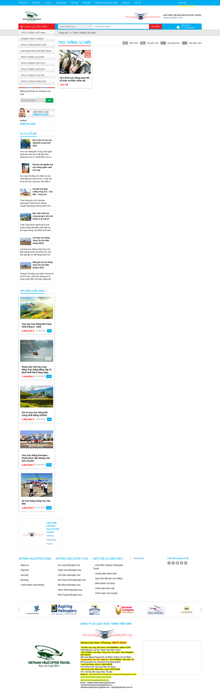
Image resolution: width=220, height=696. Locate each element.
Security (24, 575)
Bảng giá (87, 3)
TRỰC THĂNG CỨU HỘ (32, 75)
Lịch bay (74, 3)
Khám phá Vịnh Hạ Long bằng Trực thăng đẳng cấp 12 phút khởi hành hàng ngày (36, 370)
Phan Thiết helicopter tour (70, 590)
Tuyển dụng (61, 3)
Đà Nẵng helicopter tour (69, 585)
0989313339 (186, 6)
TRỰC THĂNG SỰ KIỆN (32, 57)
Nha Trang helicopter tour (70, 594)
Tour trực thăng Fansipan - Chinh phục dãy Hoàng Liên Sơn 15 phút (36, 458)
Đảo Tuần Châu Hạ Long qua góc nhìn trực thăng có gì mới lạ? (43, 216)
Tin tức (48, 3)
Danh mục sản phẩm (35, 26)
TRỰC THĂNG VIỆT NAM (33, 32)
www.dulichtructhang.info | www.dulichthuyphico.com (112, 674)
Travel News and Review (32, 585)
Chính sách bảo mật (104, 588)
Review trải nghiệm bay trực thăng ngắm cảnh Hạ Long (43, 167)
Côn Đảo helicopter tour (69, 575)
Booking (24, 580)
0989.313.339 (27, 124)
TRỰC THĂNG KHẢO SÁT (33, 81)
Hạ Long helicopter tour (69, 565)
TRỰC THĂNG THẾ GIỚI (33, 69)
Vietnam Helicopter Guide (106, 3)
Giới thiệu (36, 3)
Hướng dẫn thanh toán (106, 573)
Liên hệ (137, 3)
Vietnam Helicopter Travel (51, 539)
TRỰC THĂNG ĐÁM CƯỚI (33, 45)
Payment (25, 570)
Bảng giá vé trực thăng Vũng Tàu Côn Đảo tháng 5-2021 (43, 265)
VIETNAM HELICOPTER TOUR (36, 51)
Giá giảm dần (195, 43)
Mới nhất (133, 43)
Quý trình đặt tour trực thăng (108, 578)
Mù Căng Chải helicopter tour (72, 580)
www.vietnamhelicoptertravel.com (95, 677)
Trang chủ (22, 3)
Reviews (126, 3)
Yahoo (48, 120)
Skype (48, 123)
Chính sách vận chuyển (106, 593)
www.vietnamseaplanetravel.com (95, 680)
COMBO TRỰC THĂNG (32, 39)
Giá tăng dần (173, 43)
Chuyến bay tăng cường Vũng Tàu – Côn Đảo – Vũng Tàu (43, 192)
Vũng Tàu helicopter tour (69, 570)
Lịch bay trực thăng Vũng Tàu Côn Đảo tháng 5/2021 (41, 240)
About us (25, 565)
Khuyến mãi (152, 43)
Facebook (138, 558)
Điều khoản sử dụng (105, 583)
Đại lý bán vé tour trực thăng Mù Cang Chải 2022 (42, 143)
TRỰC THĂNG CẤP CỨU (33, 63)
